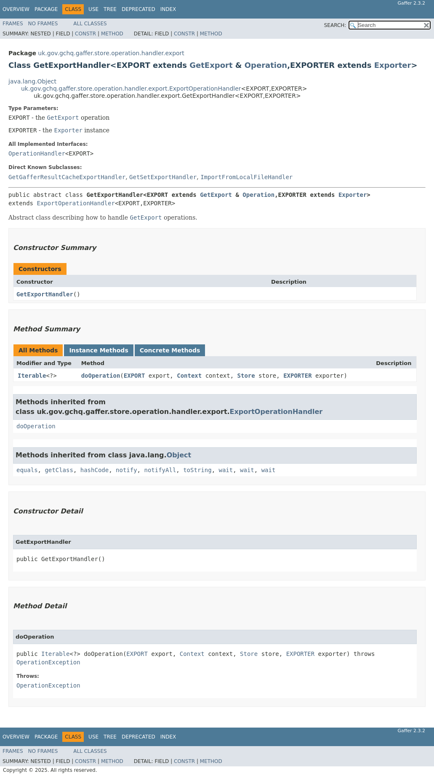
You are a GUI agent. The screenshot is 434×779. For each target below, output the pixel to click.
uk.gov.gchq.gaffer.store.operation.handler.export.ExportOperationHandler (131, 88)
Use (93, 9)
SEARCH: (335, 25)
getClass (59, 470)
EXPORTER (297, 375)
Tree (110, 9)
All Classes (90, 24)
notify (126, 470)
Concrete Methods (170, 350)
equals (27, 470)
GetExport (210, 65)
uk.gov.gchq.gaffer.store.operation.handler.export (111, 53)
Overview (16, 9)
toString (197, 470)
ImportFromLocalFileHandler (246, 177)
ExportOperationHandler (75, 203)
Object (179, 455)
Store (246, 375)
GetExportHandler (44, 294)
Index (168, 9)
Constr (85, 34)
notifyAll (160, 470)
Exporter (392, 65)
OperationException (48, 662)
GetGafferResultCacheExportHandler (66, 177)
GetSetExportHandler (163, 177)
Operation (266, 65)
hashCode (94, 470)
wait (225, 470)
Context (189, 375)
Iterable (32, 375)
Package (46, 9)
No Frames (43, 24)
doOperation (100, 375)
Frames (13, 24)
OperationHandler (36, 153)
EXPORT (134, 375)
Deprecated (138, 9)
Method (112, 34)
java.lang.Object (32, 81)
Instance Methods (98, 350)
